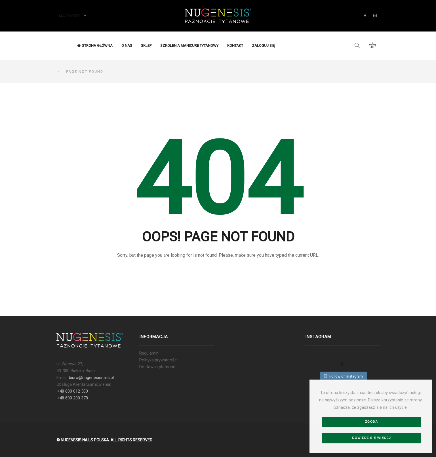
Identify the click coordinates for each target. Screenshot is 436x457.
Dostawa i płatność (157, 366)
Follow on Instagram (343, 376)
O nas (126, 45)
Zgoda (371, 421)
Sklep (146, 45)
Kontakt (235, 45)
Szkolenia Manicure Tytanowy (189, 45)
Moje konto (70, 16)
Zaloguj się (263, 45)
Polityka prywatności (158, 360)
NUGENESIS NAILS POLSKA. (85, 440)
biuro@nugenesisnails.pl (91, 377)
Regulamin (149, 353)
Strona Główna (95, 45)
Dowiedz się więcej (371, 437)
